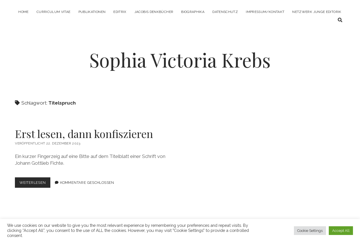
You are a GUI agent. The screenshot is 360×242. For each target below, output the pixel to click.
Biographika (192, 12)
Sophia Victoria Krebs (180, 59)
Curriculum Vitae (54, 12)
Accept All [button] (341, 231)
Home (23, 12)
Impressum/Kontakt (265, 12)
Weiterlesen (34, 184)
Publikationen (92, 12)
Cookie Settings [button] (310, 231)
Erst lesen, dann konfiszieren (84, 133)
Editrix (120, 12)
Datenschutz (225, 12)
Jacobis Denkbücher (153, 12)
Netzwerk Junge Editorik (316, 12)
